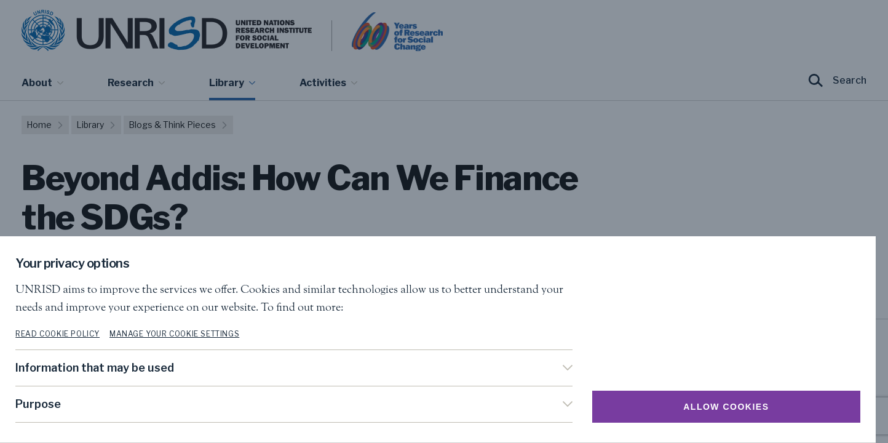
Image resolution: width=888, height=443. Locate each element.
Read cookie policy (64, 333)
